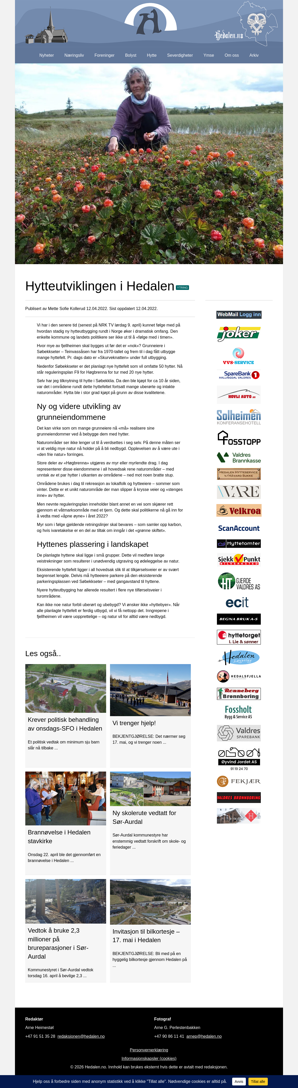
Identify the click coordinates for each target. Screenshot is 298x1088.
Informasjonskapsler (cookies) (149, 1058)
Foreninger (104, 55)
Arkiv (254, 55)
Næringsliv (74, 55)
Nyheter (46, 55)
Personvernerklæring (149, 1050)
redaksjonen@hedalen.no (81, 1036)
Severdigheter (180, 55)
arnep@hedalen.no (204, 1036)
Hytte (151, 55)
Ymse (208, 55)
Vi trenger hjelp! (134, 722)
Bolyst (130, 55)
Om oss (232, 55)
